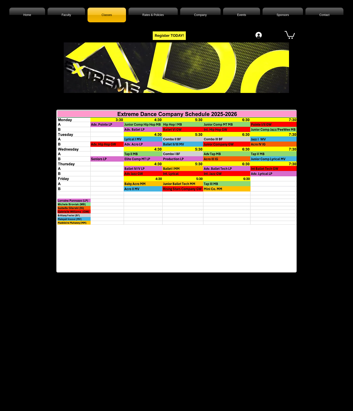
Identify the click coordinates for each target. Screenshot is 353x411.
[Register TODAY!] (169, 35)
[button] (290, 34)
